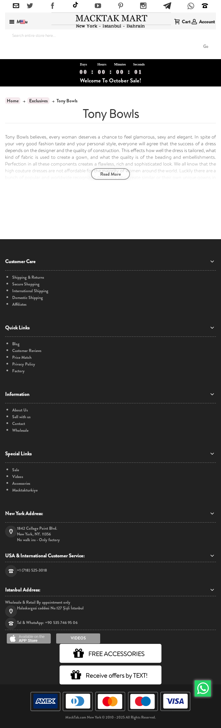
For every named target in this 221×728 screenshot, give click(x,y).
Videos (17, 477)
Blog (16, 344)
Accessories (21, 483)
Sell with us (21, 417)
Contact (18, 424)
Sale (15, 470)
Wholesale (20, 430)
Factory (18, 371)
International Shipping (30, 291)
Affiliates (19, 304)
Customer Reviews (26, 351)
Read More (110, 174)
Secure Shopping (26, 284)
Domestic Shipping (27, 298)
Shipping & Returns (28, 277)
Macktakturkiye (25, 490)
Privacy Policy (23, 364)
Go (205, 46)
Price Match (21, 357)
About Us (20, 410)
